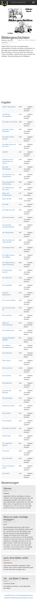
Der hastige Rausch (8, 247)
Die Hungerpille (7, 285)
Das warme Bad (7, 458)
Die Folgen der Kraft (8, 210)
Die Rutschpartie (7, 398)
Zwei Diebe (5, 473)
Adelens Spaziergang (8, 107)
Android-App (22, 598)
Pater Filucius (6, 360)
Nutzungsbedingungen (25, 595)
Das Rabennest (7, 383)
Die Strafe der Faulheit (9, 428)
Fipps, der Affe (6, 199)
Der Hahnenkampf (8, 232)
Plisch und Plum (7, 368)
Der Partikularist (7, 353)
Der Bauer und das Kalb (9, 122)
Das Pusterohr (6, 375)
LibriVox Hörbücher (18, 2)
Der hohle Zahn (7, 277)
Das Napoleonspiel (8, 330)
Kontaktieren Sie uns (10, 595)
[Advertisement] (18, 79)
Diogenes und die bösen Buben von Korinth (7, 161)
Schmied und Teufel (8, 405)
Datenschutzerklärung (11, 598)
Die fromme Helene (8, 217)
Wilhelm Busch (7, 40)
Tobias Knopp (6, 436)
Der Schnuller (6, 413)
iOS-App (30, 598)
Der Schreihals (6, 421)
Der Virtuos (5, 451)
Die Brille (5, 152)
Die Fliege (5, 204)
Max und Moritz (7, 315)
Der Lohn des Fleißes (8, 300)
